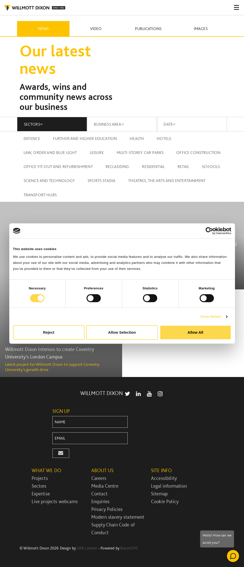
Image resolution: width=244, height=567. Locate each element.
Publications (148, 28)
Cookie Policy (165, 501)
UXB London (87, 548)
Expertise (41, 494)
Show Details (210, 316)
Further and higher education (85, 138)
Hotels (164, 138)
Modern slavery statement (117, 517)
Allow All (195, 332)
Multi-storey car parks (140, 152)
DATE (170, 124)
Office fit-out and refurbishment (58, 166)
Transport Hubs (40, 194)
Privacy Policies (107, 509)
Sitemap (159, 494)
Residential (153, 166)
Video (96, 28)
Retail (183, 166)
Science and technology (49, 180)
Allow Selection (122, 332)
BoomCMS (129, 548)
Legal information (169, 486)
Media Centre (104, 486)
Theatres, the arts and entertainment (166, 180)
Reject (48, 332)
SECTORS (33, 124)
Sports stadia (101, 180)
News (43, 28)
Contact (99, 494)
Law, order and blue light (50, 152)
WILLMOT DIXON (34, 8)
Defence (32, 138)
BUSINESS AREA (109, 124)
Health (137, 138)
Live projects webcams (55, 501)
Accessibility (164, 478)
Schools (211, 166)
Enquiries (100, 501)
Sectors (39, 486)
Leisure (97, 152)
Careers (98, 478)
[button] (60, 453)
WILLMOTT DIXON (101, 393)
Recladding (117, 166)
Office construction (198, 152)
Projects (40, 478)
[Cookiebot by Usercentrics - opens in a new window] (209, 231)
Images (201, 28)
